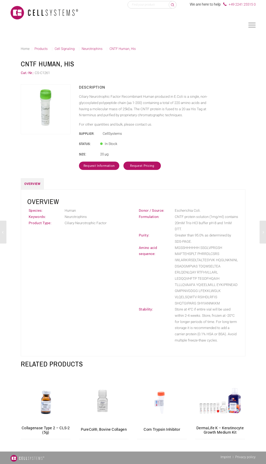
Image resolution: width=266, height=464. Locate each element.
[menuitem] (252, 25)
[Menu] (252, 25)
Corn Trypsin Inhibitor (162, 429)
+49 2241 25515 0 (242, 4)
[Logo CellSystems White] (44, 12)
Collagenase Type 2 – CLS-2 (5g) (46, 430)
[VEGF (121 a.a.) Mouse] (263, 232)
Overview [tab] (32, 184)
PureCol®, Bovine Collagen (104, 429)
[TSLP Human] (3, 232)
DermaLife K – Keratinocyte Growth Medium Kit (220, 430)
